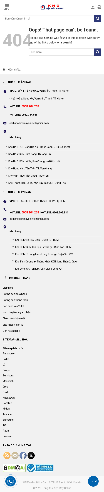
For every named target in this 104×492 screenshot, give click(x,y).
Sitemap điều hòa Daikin (65, 482)
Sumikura (8, 375)
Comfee (7, 403)
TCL (5, 425)
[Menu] (7, 7)
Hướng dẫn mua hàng (15, 294)
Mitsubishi (8, 381)
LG (4, 364)
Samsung (8, 419)
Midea (6, 408)
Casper (7, 370)
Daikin (6, 359)
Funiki (6, 392)
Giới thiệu (8, 287)
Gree (5, 386)
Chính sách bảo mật (14, 318)
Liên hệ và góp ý (11, 330)
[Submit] (97, 52)
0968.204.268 (30, 106)
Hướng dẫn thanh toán (15, 300)
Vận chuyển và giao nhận (17, 312)
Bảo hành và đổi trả (13, 306)
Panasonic (8, 353)
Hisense (7, 436)
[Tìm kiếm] (97, 18)
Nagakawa (9, 397)
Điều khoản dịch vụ (13, 324)
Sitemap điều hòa (34, 482)
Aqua (6, 430)
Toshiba (7, 414)
